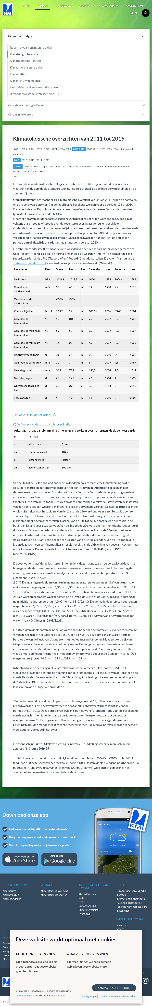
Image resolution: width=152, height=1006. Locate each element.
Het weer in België (15, 885)
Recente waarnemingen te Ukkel (31, 47)
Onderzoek (63, 5)
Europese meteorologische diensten (131, 892)
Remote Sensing (87, 905)
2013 (32, 160)
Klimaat (42, 5)
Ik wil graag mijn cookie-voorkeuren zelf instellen (108, 996)
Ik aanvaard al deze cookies (114, 987)
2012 (24, 160)
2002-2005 (106, 149)
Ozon (81, 901)
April (45, 166)
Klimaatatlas (18, 74)
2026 (17, 149)
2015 (47, 160)
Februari (28, 166)
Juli (64, 166)
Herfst (43, 171)
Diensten (85, 5)
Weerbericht (9, 890)
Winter (17, 171)
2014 (39, 160)
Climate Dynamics (88, 909)
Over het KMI (134, 5)
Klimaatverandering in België (25, 105)
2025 (24, 149)
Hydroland (84, 913)
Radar (81, 897)
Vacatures (121, 924)
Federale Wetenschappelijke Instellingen (131, 908)
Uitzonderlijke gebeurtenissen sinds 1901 (36, 94)
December (123, 166)
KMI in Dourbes (87, 893)
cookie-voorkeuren (25, 995)
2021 (55, 149)
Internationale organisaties (131, 898)
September (86, 166)
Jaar (15, 176)
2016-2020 (65, 149)
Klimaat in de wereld (20, 114)
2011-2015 (79, 149)
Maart (37, 166)
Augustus (73, 166)
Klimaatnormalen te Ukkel (26, 67)
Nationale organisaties (129, 902)
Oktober (98, 166)
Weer (26, 5)
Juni (58, 166)
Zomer (34, 171)
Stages (120, 928)
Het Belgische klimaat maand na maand (35, 87)
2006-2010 (93, 149)
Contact (9, 937)
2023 (39, 149)
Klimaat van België (19, 36)
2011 (17, 160)
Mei (52, 166)
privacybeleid (58, 995)
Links (120, 885)
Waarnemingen (10, 894)
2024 (32, 149)
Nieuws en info (108, 5)
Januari (18, 166)
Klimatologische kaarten (25, 60)
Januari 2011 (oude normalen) (32, 415)
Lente (26, 171)
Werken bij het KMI (130, 919)
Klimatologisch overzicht (25, 54)
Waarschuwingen (11, 898)
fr (136, 13)
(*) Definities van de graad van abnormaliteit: (41, 424)
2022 (47, 149)
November (110, 166)
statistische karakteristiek (30, 263)
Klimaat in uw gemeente (25, 80)
